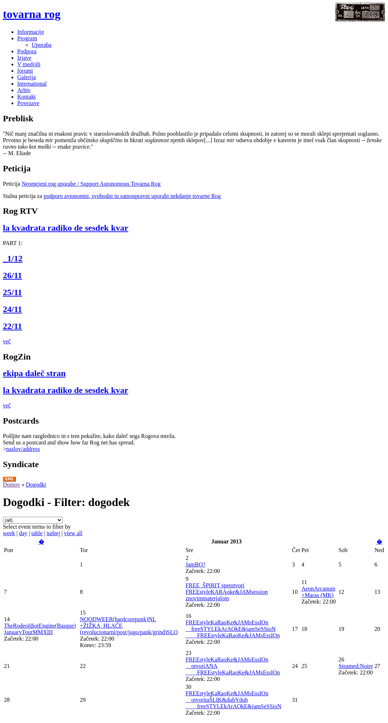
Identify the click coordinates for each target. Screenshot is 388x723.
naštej (53, 533)
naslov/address (23, 449)
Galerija (26, 77)
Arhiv (24, 90)
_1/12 (13, 258)
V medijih (28, 64)
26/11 (12, 275)
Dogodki (36, 485)
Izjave (24, 58)
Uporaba (41, 45)
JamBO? (195, 564)
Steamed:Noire (355, 666)
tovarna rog (31, 14)
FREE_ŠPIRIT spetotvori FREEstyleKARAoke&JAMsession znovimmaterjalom (227, 591)
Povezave (28, 103)
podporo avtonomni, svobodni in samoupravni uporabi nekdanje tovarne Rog (132, 196)
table (36, 533)
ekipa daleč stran (34, 373)
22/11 (12, 326)
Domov (11, 485)
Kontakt (26, 97)
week (9, 533)
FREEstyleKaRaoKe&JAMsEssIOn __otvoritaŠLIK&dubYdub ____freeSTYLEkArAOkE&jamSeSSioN (234, 699)
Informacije (30, 32)
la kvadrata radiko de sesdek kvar (65, 227)
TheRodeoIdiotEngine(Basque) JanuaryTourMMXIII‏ (40, 629)
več (7, 341)
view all (73, 533)
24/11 (12, 309)
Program (27, 38)
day (23, 533)
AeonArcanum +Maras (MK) (318, 592)
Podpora (26, 51)
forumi (25, 71)
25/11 (12, 292)
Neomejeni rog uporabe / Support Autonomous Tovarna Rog (91, 184)
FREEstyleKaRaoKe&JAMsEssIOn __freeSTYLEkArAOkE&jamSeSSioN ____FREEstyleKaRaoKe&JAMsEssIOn (233, 628)
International (32, 84)
